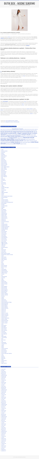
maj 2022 (2, 422)
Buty (2, 181)
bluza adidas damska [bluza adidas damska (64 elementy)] (26, 129)
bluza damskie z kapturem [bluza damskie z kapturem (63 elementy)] (34, 129)
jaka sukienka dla (22, 33)
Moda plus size (3, 252)
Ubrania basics (3, 349)
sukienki (9, 36)
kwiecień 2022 (3, 423)
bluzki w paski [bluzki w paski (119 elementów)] (8, 133)
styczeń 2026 (3, 371)
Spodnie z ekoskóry (4, 293)
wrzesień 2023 (3, 405)
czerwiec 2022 (3, 421)
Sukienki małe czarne (4, 308)
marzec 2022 (3, 425)
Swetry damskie (3, 325)
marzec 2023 (3, 411)
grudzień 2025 (3, 372)
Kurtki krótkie (3, 235)
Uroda (2, 354)
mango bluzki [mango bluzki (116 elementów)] (13, 138)
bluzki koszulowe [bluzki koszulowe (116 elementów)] (24, 132)
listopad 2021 (3, 430)
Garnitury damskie (4, 197)
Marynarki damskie (4, 247)
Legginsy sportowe (4, 243)
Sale (2, 275)
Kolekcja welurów (4, 216)
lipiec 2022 (3, 420)
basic (23, 103)
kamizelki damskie (4, 205)
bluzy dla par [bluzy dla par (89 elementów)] (19, 134)
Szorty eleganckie (4, 333)
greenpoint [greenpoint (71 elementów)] (22, 136)
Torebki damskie (4, 343)
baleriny (2, 109)
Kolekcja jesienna (4, 213)
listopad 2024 (3, 388)
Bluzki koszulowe (4, 163)
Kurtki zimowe (3, 241)
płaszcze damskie (4, 265)
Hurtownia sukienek (4, 199)
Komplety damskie (4, 224)
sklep (24, 75)
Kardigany (3, 207)
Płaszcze (2, 264)
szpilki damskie (3, 336)
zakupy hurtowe (4, 360)
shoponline (3, 277)
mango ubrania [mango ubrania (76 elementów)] (20, 137)
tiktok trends (3, 339)
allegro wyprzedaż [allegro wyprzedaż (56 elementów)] (9, 129)
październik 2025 (4, 375)
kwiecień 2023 (3, 410)
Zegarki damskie (4, 363)
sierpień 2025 (3, 377)
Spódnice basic (3, 281)
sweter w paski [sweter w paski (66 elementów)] (22, 142)
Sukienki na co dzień (4, 313)
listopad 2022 (3, 415)
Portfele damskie (4, 270)
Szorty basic (3, 331)
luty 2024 (2, 399)
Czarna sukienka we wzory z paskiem (12, 120)
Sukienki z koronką (4, 321)
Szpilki (2, 335)
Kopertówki (3, 230)
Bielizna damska (4, 155)
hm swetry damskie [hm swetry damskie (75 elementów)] (33, 136)
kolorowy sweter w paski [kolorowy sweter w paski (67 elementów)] (5, 137)
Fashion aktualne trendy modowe (6, 196)
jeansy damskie (3, 203)
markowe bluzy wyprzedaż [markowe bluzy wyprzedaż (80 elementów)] (19, 139)
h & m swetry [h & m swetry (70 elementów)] (27, 136)
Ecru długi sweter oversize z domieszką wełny (11, 121)
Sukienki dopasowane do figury (6, 302)
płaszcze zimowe (4, 266)
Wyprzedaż (3, 357)
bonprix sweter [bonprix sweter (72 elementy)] (33, 134)
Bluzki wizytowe (3, 165)
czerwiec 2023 (3, 408)
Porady (2, 268)
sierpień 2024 (3, 392)
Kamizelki (2, 204)
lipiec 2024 (3, 393)
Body (2, 177)
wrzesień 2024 (3, 391)
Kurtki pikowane (4, 236)
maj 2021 (2, 437)
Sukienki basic (3, 299)
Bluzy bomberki (3, 171)
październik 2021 (4, 431)
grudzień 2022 (3, 414)
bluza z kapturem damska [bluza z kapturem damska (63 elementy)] (33, 130)
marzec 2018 (3, 447)
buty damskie (3, 182)
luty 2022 (2, 426)
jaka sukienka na (28, 33)
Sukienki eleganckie (4, 304)
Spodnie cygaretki (4, 286)
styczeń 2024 (3, 400)
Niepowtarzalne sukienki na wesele (7, 254)
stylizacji (28, 45)
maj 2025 (2, 381)
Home (2, 198)
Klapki (2, 208)
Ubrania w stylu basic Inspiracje (6, 353)
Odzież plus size (3, 258)
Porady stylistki (3, 269)
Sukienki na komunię (4, 314)
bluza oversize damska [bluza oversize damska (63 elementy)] (9, 130)
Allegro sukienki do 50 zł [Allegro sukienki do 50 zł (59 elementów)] (4, 129)
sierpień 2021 (3, 433)
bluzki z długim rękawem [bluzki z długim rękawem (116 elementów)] (20, 133)
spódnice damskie (4, 282)
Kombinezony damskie (5, 221)
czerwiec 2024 (3, 394)
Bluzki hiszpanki (3, 161)
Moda (2, 248)
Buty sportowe (3, 183)
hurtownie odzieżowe (4, 200)
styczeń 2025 (3, 386)
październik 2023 (4, 404)
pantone (2, 260)
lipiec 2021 (3, 434)
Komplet (2, 222)
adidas (2, 149)
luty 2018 (2, 448)
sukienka (2, 38)
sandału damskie (4, 276)
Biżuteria (2, 158)
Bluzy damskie (3, 172)
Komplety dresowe (4, 225)
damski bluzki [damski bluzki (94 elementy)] (4, 136)
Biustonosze (3, 157)
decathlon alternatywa (5, 187)
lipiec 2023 (3, 406)
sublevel (2, 297)
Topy (2, 341)
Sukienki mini (3, 311)
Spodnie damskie (4, 287)
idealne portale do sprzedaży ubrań (7, 202)
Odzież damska (3, 257)
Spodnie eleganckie (4, 289)
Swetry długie (3, 326)
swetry (2, 324)
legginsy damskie (4, 242)
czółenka (31, 113)
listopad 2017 (3, 449)
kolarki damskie (3, 210)
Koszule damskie (4, 231)
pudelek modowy (4, 272)
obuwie (2, 255)
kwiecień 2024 (3, 397)
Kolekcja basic (3, 211)
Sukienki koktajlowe (4, 307)
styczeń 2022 (3, 427)
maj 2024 (2, 395)
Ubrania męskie (3, 352)
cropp (2, 185)
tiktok (2, 338)
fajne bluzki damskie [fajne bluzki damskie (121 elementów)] (14, 136)
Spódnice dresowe (4, 283)
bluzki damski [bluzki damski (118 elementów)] (5, 132)
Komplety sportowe (4, 229)
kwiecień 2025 (3, 382)
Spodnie (2, 285)
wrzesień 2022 (3, 417)
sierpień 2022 (3, 419)
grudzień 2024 (3, 387)
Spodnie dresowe (4, 288)
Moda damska (3, 249)
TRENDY (2, 346)
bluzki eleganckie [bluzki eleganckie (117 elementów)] (14, 132)
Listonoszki (3, 246)
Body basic (3, 179)
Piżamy (2, 263)
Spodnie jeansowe (4, 291)
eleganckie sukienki (4, 192)
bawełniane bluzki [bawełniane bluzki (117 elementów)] (17, 129)
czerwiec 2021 (3, 436)
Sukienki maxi (3, 309)
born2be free (3, 180)
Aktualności (3, 152)
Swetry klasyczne (4, 327)
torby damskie (3, 342)
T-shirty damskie (4, 337)
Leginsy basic (3, 244)
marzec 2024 (3, 398)
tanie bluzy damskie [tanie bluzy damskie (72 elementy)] (9, 143)
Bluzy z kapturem (4, 176)
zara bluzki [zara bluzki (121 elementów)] (16, 144)
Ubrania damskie (4, 350)
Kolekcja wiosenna (4, 218)
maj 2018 (2, 444)
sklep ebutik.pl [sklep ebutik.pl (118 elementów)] (15, 142)
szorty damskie (3, 332)
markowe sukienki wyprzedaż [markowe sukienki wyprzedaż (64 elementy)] (30, 139)
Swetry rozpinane (4, 330)
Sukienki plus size (4, 316)
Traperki (2, 344)
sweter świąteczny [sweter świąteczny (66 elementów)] (28, 142)
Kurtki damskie (3, 232)
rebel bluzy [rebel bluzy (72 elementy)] (31, 140)
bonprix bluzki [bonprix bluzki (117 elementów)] (26, 135)
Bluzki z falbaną (3, 168)
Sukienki (2, 298)
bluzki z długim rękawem (5, 166)
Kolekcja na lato (3, 215)
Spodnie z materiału (4, 294)
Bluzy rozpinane (4, 175)
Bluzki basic (3, 159)
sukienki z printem (4, 322)
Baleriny (2, 153)
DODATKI (2, 188)
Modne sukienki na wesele (5, 253)
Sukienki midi (3, 310)
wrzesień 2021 (3, 432)
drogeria (2, 191)
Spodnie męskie (3, 292)
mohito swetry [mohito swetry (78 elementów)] (26, 140)
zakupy (2, 359)
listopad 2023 (3, 403)
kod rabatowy (3, 209)
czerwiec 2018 (3, 443)
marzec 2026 (3, 369)
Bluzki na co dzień (4, 164)
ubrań (25, 101)
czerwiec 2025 (3, 380)
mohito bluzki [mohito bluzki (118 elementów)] (19, 141)
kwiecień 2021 (3, 438)
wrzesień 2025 (3, 376)
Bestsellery (3, 154)
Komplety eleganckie (4, 227)
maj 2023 (2, 409)
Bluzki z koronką (4, 169)
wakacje (2, 355)
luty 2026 (2, 370)
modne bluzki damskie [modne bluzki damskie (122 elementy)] (8, 141)
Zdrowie (2, 361)
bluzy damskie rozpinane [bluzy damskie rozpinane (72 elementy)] (10, 134)
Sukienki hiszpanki (4, 305)
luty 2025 (2, 384)
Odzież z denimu (4, 259)
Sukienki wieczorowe (4, 320)
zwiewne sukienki (29, 108)
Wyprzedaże (3, 358)
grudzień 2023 (3, 402)
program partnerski (4, 271)
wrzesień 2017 (3, 450)
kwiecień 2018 (3, 445)
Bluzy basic (3, 170)
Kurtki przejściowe (4, 237)
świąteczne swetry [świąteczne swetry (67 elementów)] (23, 143)
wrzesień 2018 (3, 439)
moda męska (3, 250)
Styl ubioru (3, 296)
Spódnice (2, 280)
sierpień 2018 (3, 441)
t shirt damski (5, 101)
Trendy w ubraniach (4, 348)
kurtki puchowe (3, 238)
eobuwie (2, 193)
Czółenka (2, 186)
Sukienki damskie (14, 33)
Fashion (2, 194)
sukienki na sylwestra (4, 315)
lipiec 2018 (3, 442)
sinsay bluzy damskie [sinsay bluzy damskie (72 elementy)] (7, 142)
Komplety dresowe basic (5, 226)
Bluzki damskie (3, 160)
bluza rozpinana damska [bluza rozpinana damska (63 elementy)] (25, 130)
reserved (2, 274)
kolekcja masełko (4, 214)
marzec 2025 (3, 383)
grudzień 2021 (3, 428)
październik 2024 (4, 389)
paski (2, 261)
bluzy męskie (3, 174)
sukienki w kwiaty (4, 319)
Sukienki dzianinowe (4, 303)
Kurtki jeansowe (4, 233)
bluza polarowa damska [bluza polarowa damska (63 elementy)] (17, 130)
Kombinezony (3, 220)
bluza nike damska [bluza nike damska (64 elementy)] (3, 130)
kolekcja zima (3, 219)
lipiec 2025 (3, 378)
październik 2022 (4, 416)
